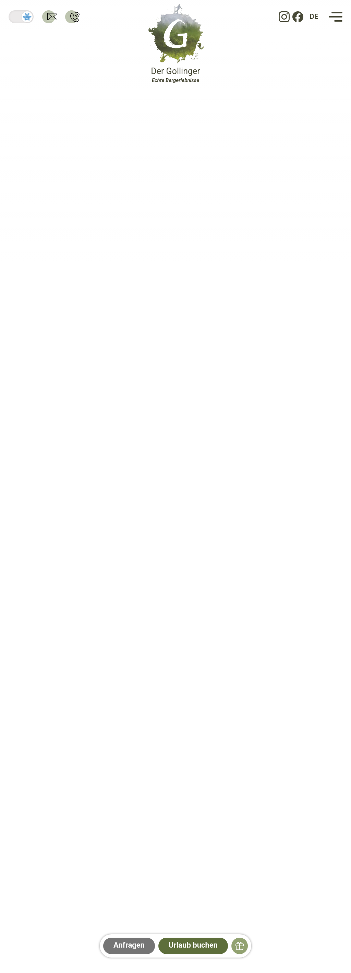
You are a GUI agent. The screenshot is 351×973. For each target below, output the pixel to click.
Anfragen (129, 945)
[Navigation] (335, 17)
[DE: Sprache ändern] (314, 17)
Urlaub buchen (193, 945)
